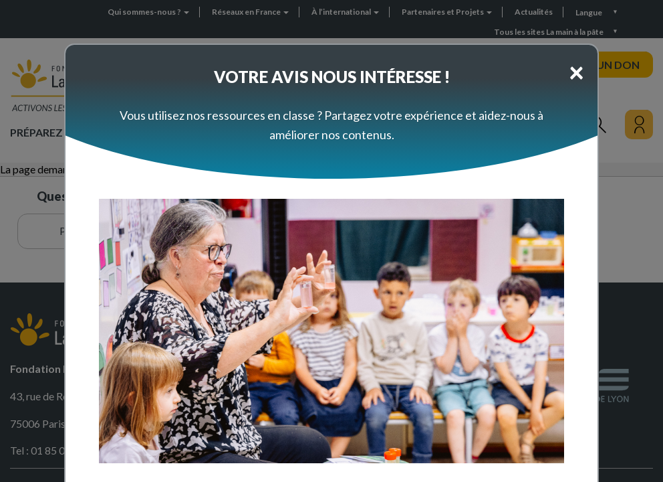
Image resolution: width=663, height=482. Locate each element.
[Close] (576, 71)
